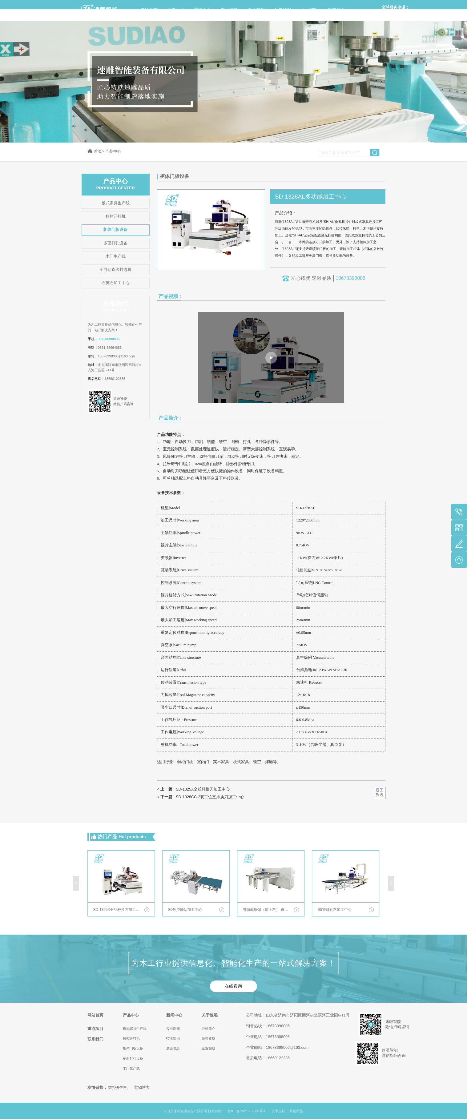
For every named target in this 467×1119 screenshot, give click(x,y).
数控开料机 (116, 216)
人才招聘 (309, 10)
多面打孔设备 (115, 243)
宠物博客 (142, 1087)
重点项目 (229, 10)
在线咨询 (233, 986)
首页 (99, 151)
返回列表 (380, 792)
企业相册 (208, 1048)
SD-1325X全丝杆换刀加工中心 (193, 789)
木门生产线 (116, 256)
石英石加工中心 (116, 283)
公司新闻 (173, 1028)
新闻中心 (202, 10)
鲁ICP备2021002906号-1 (247, 1111)
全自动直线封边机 (115, 270)
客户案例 (256, 10)
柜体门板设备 (115, 229)
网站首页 (149, 10)
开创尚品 (296, 1111)
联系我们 (336, 10)
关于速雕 (283, 10)
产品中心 (175, 10)
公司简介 (208, 1028)
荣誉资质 (208, 1038)
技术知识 (173, 1038)
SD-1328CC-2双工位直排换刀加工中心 (200, 797)
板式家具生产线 (116, 203)
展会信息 (173, 1048)
